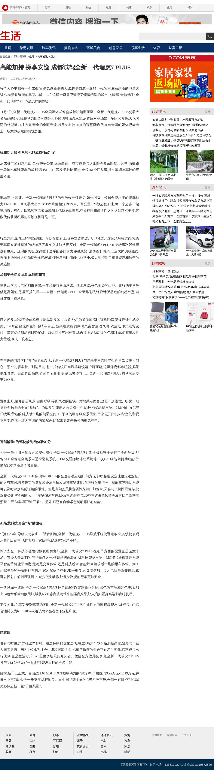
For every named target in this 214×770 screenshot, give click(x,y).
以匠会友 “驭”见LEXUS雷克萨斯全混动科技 (181, 206)
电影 (104, 740)
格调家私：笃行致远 (165, 271)
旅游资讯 (26, 48)
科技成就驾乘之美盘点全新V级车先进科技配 (181, 135)
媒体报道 (172, 735)
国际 (9, 740)
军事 (9, 752)
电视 (104, 752)
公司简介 (157, 735)
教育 (108, 7)
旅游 (127, 735)
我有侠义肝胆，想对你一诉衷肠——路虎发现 (182, 211)
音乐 (104, 746)
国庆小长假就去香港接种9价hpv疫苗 (176, 145)
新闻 (47, 7)
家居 (127, 746)
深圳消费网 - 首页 (20, 7)
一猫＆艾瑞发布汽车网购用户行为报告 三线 (181, 195)
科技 (88, 7)
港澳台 (10, 746)
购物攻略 (71, 48)
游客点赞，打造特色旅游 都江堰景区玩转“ (180, 125)
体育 (156, 48)
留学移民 (83, 735)
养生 (80, 752)
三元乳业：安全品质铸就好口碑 (173, 281)
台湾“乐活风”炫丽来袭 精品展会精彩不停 (179, 276)
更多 (208, 111)
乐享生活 (138, 48)
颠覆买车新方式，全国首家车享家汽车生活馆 (182, 216)
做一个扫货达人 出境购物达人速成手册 (178, 292)
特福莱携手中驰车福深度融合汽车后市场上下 (182, 200)
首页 (7, 48)
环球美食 (93, 48)
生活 (169, 7)
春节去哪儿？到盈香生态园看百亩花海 (177, 119)
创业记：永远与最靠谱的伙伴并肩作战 (177, 130)
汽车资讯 (49, 48)
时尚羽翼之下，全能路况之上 (171, 221)
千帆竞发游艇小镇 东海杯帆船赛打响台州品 (181, 140)
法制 (32, 740)
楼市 (32, 752)
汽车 (127, 740)
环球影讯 (107, 735)
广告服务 (187, 735)
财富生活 (175, 48)
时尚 (190, 7)
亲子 (80, 740)
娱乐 (149, 7)
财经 (68, 7)
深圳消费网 (19, 56)
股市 (56, 735)
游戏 (56, 752)
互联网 (57, 740)
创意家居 (115, 48)
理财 (32, 746)
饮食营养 (83, 746)
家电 (56, 746)
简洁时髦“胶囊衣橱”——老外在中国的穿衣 (180, 297)
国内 (9, 735)
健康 (129, 7)
